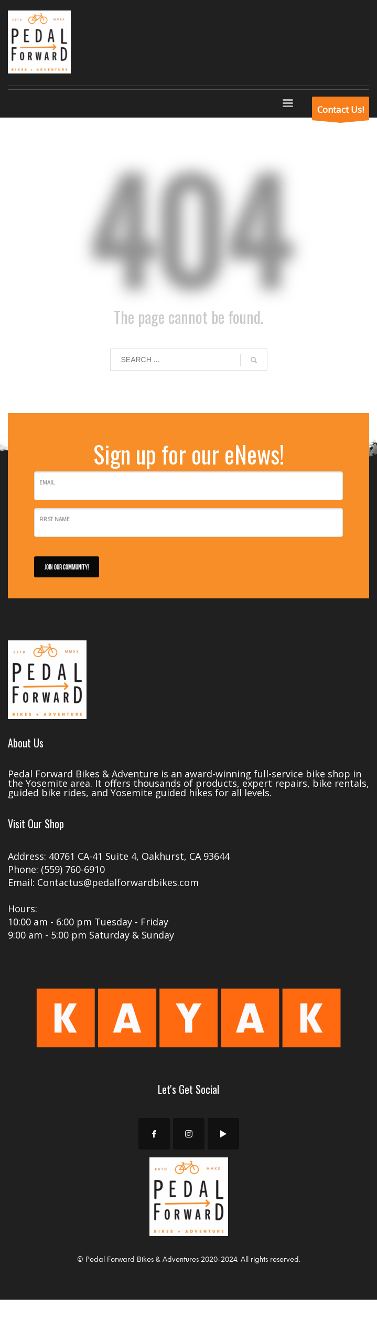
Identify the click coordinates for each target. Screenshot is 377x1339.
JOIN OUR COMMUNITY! (67, 566)
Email (47, 482)
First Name (54, 519)
